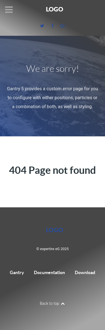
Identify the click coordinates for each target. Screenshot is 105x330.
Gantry (17, 272)
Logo (54, 9)
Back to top (52, 303)
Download (85, 272)
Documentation (49, 272)
